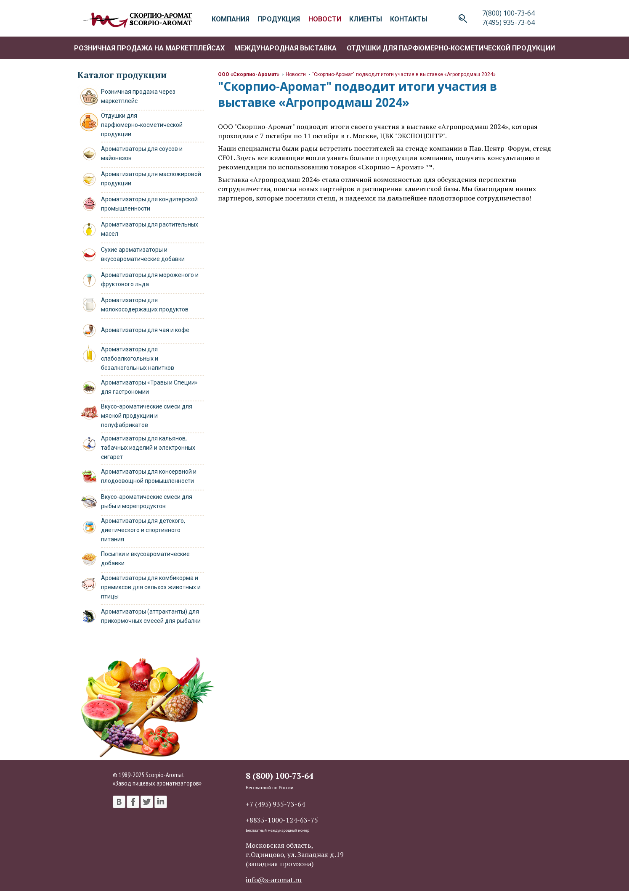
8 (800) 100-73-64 (279, 775)
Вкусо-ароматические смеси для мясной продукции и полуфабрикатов (146, 415)
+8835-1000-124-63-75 (282, 820)
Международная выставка (285, 48)
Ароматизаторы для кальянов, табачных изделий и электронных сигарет (148, 447)
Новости (296, 74)
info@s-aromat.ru (274, 879)
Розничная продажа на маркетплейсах (149, 48)
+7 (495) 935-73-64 (275, 804)
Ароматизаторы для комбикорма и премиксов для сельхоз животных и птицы (151, 587)
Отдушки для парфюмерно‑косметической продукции (451, 48)
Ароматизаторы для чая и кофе (145, 330)
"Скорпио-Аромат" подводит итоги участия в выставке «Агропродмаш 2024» (404, 74)
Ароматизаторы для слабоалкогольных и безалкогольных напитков (137, 358)
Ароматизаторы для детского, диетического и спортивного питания (143, 530)
